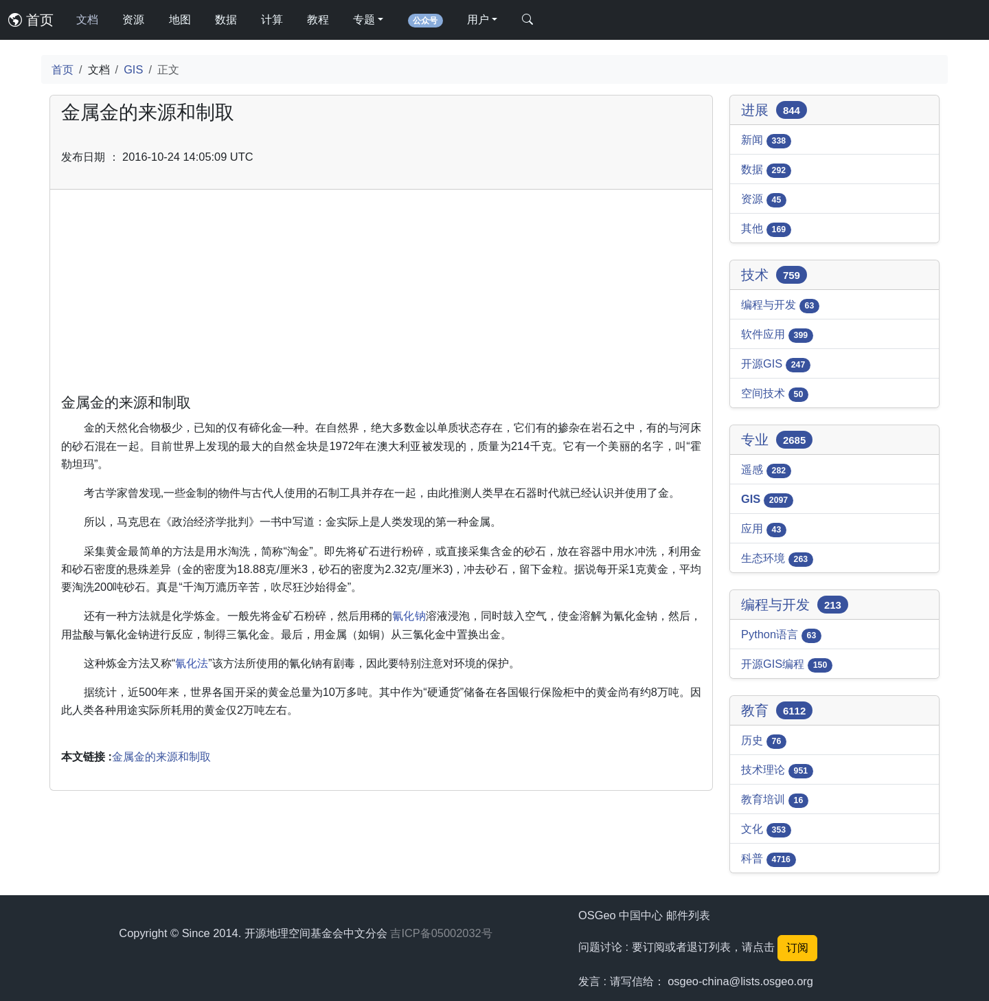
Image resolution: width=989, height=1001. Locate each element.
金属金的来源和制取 (161, 756)
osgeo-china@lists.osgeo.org (740, 981)
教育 (776, 710)
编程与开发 (780, 305)
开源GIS (775, 364)
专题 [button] (364, 19)
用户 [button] (478, 19)
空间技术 (774, 394)
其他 (766, 229)
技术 (774, 275)
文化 (766, 829)
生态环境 (777, 559)
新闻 (766, 140)
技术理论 (777, 770)
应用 (763, 529)
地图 (180, 19)
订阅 (797, 948)
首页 (31, 19)
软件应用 (777, 335)
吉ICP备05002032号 (441, 933)
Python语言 (781, 635)
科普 (768, 859)
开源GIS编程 (786, 665)
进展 (774, 110)
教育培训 (774, 800)
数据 (226, 19)
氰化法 (191, 663)
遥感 (766, 470)
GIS (133, 69)
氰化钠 (408, 615)
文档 (87, 19)
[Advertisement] (381, 297)
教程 (318, 19)
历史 (763, 741)
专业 (776, 440)
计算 (272, 19)
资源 (133, 19)
